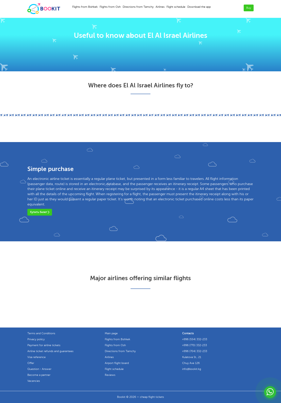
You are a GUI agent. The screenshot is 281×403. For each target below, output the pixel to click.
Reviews (110, 374)
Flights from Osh (110, 6)
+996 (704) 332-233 (194, 351)
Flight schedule (175, 6)
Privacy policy (36, 339)
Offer (30, 363)
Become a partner (38, 374)
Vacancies (33, 380)
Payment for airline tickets (43, 345)
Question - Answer (39, 369)
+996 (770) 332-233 (194, 345)
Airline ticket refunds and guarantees (50, 351)
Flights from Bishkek (85, 6)
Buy (248, 7)
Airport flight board (117, 363)
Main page (111, 333)
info (191, 369)
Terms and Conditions (41, 333)
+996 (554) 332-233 (194, 339)
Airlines (160, 6)
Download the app (199, 6)
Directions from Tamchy (138, 6)
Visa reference (36, 357)
